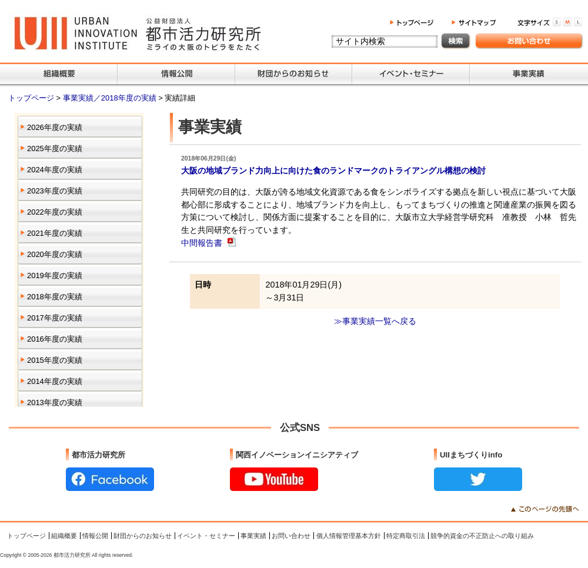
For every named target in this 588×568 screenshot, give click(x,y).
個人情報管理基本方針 (348, 535)
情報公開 (95, 535)
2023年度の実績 (54, 190)
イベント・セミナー (206, 535)
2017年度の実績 (54, 317)
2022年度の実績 (54, 212)
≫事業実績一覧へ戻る (375, 321)
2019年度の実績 (54, 275)
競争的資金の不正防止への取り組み (482, 535)
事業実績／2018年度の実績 (110, 97)
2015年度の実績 (54, 360)
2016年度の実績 (54, 339)
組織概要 (64, 535)
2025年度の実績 (54, 148)
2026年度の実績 (54, 127)
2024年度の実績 (54, 169)
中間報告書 (203, 243)
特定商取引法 (405, 535)
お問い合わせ (291, 535)
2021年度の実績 (54, 233)
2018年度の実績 (54, 296)
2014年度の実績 (54, 381)
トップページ (32, 97)
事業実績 (253, 535)
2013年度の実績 (54, 402)
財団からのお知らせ (142, 535)
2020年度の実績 (54, 254)
